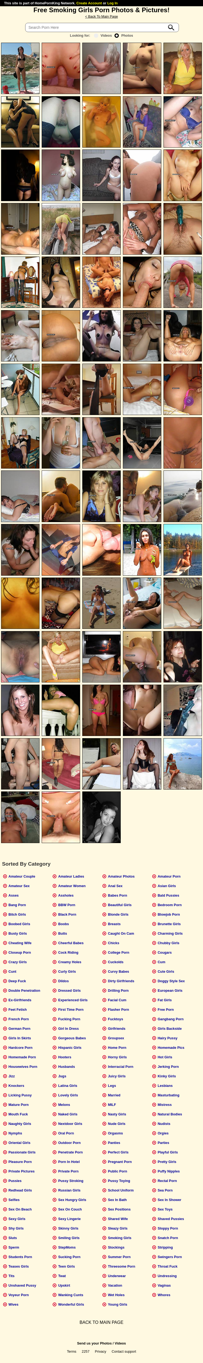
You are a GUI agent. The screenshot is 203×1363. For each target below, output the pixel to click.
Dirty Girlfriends (121, 981)
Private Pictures (21, 1171)
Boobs (63, 924)
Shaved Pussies (171, 1219)
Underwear (117, 1276)
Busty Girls (17, 933)
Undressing (167, 1276)
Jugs (62, 1076)
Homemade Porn (22, 1057)
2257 (85, 1351)
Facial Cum (117, 1000)
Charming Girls (170, 933)
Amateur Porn (169, 876)
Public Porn (117, 1171)
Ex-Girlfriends (19, 1000)
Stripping (165, 1247)
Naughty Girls (19, 1124)
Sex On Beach (20, 1209)
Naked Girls (67, 1114)
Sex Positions (119, 1209)
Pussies (14, 1181)
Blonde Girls (118, 914)
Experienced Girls (73, 1000)
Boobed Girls (19, 924)
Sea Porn (165, 1190)
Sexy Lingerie (69, 1219)
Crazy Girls (17, 962)
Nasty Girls (117, 1114)
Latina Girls (67, 1086)
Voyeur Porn (18, 1295)
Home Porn (117, 1048)
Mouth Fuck (18, 1114)
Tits (11, 1276)
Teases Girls (18, 1266)
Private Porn (68, 1171)
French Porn (18, 1019)
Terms (71, 1351)
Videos (103, 35)
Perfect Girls (118, 1152)
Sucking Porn (69, 1257)
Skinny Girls (68, 1228)
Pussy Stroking (70, 1181)
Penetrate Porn (70, 1152)
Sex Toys (165, 1209)
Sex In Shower (169, 1200)
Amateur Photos (121, 876)
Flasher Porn (118, 1010)
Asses (13, 895)
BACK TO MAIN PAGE (101, 1322)
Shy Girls (16, 1228)
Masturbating (168, 1095)
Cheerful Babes (71, 943)
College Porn (118, 952)
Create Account (89, 3)
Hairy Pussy (167, 1038)
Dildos (63, 981)
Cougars (165, 952)
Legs (112, 1086)
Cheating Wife (19, 943)
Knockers (16, 1086)
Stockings (116, 1247)
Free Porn (166, 1010)
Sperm (13, 1247)
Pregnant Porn (120, 1162)
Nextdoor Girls (70, 1124)
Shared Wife (118, 1219)
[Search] (102, 27)
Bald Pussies (168, 895)
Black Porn (67, 914)
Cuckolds (116, 962)
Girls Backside (170, 1029)
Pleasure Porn (20, 1162)
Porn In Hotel (69, 1162)
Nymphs (15, 1133)
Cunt (12, 971)
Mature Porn (18, 1105)
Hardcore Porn (20, 1048)
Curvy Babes (118, 971)
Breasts (114, 924)
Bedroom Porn (170, 905)
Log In (112, 3)
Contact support (124, 1351)
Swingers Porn (170, 1257)
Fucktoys (115, 1019)
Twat (62, 1276)
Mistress (165, 1105)
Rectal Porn (167, 1181)
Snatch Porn (168, 1238)
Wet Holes (116, 1295)
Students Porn (20, 1257)
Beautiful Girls (120, 905)
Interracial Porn (120, 1067)
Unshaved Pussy (22, 1285)
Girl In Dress (68, 1029)
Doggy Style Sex (171, 981)
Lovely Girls (68, 1095)
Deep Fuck (17, 981)
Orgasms (115, 1133)
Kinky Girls (167, 1076)
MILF (112, 1105)
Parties (163, 1143)
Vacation (115, 1285)
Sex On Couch (70, 1209)
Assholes (66, 895)
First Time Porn (71, 1010)
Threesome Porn (121, 1266)
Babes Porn (117, 895)
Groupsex (116, 1038)
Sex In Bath (117, 1200)
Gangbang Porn (171, 1019)
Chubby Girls (168, 943)
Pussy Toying (119, 1181)
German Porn (19, 1029)
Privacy (100, 1351)
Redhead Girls (20, 1190)
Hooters (64, 1057)
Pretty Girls (167, 1162)
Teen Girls (66, 1266)
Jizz (11, 1076)
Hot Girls (165, 1057)
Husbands (66, 1067)
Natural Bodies (170, 1114)
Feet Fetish (17, 1010)
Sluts (12, 1238)
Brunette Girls (169, 924)
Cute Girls (166, 971)
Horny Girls (117, 1057)
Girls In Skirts (19, 1038)
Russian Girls (69, 1190)
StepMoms (67, 1247)
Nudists (164, 1124)
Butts (62, 933)
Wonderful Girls (71, 1304)
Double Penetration (24, 990)
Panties (114, 1143)
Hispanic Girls (69, 1048)
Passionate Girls (21, 1152)
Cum (161, 962)
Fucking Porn (69, 1019)
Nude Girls (117, 1124)
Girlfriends (117, 1029)
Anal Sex (115, 886)
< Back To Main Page (101, 16)
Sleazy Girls (118, 1228)
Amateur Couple (21, 876)
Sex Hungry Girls (72, 1200)
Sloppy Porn (168, 1228)
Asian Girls (167, 886)
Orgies (163, 1133)
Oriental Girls (19, 1143)
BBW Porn (66, 905)
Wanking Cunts (70, 1295)
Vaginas (164, 1285)
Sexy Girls (16, 1219)
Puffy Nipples (169, 1171)
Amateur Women (72, 886)
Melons (64, 1105)
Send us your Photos (94, 1343)
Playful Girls (168, 1152)
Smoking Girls (120, 1238)
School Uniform (121, 1190)
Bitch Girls (17, 914)
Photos (123, 35)
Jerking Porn (168, 1067)
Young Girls (117, 1304)
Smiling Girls (69, 1238)
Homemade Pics (171, 1048)
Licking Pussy (20, 1095)
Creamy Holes (69, 962)
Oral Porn (66, 1133)
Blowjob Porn (169, 914)
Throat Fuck (167, 1266)
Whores (164, 1295)
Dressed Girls (69, 990)
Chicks (113, 943)
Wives (13, 1304)
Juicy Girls (117, 1076)
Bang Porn (17, 905)
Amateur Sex (19, 886)
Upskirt (64, 1285)
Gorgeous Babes (72, 1038)
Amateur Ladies (71, 876)
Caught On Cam (121, 933)
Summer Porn (119, 1257)
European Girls (170, 990)
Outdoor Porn (69, 1143)
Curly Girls (67, 971)
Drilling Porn (118, 990)
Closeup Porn (19, 952)
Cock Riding (68, 952)
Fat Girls (165, 1000)
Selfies (13, 1200)
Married (114, 1095)
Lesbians (165, 1086)
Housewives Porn (22, 1067)
